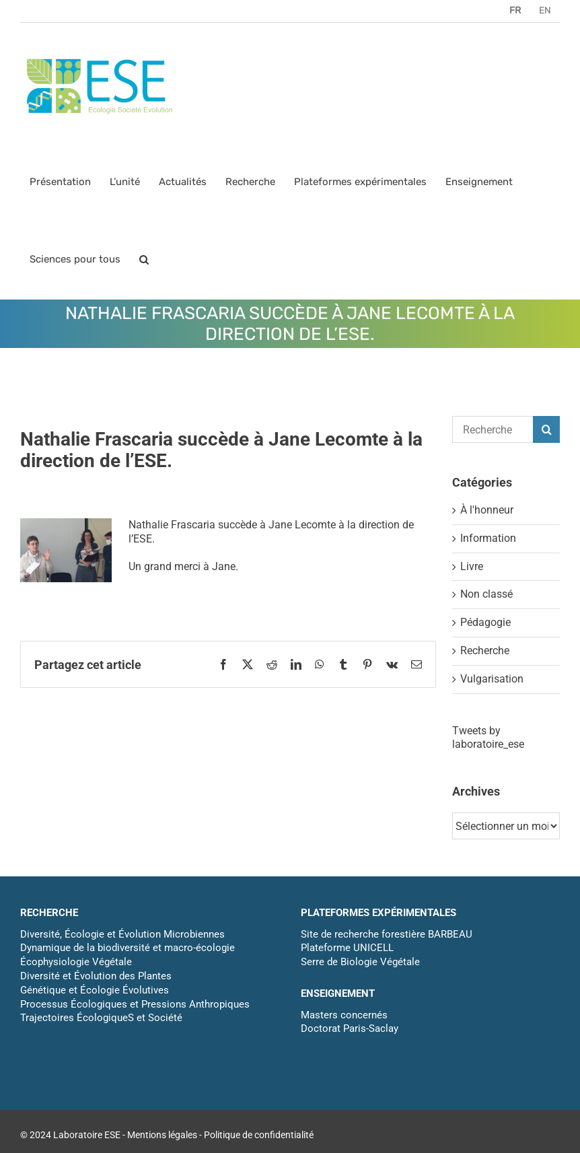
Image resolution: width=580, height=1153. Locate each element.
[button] (144, 259)
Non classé (486, 594)
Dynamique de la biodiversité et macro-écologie (127, 948)
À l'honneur (486, 509)
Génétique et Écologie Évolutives (94, 990)
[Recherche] (546, 429)
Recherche (484, 650)
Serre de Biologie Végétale (360, 962)
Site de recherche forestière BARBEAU (386, 934)
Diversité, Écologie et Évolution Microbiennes (122, 934)
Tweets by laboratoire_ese (488, 737)
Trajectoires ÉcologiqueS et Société (101, 1018)
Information (488, 538)
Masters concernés (344, 1015)
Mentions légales (162, 1134)
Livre (471, 566)
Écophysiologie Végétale (76, 962)
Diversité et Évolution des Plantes (96, 976)
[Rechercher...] (492, 429)
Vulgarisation (491, 678)
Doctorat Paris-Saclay (349, 1028)
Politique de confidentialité (259, 1134)
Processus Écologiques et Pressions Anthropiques (135, 1004)
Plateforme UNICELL (347, 948)
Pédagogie (485, 622)
